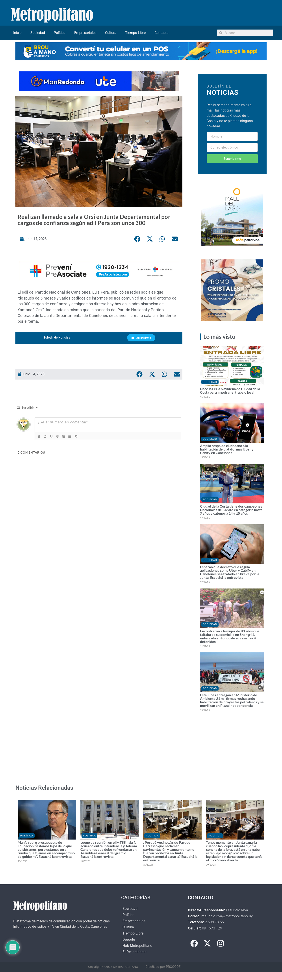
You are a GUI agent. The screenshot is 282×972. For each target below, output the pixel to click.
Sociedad (37, 33)
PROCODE (173, 967)
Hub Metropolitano (137, 946)
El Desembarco (134, 952)
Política (59, 33)
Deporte (128, 939)
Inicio (17, 33)
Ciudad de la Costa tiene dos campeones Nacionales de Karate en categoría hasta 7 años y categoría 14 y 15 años (231, 509)
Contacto (161, 33)
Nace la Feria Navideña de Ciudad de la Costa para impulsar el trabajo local (230, 390)
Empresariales (85, 33)
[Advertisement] (99, 526)
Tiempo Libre (135, 33)
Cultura (110, 33)
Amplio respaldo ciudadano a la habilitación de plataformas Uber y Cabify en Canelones (227, 449)
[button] (137, 239)
